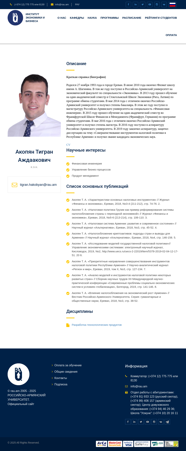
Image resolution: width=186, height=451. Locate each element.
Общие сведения (66, 371)
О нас (61, 17)
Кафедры (77, 17)
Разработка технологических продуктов (97, 324)
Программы (109, 17)
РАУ (77, 4)
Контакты (60, 378)
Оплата (171, 35)
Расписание (131, 17)
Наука (92, 17)
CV (68, 144)
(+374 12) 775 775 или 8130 (29, 4)
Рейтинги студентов (161, 17)
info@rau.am (62, 4)
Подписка (60, 384)
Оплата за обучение (68, 365)
